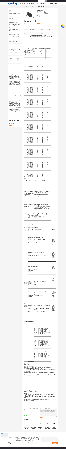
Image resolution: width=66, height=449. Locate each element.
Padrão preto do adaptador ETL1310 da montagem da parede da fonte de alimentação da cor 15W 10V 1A (33, 428)
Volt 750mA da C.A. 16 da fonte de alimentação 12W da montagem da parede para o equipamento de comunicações (47, 428)
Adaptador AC (11, 18)
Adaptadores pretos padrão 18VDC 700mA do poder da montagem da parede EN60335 (16, 48)
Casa (20, 3)
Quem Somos (33, 3)
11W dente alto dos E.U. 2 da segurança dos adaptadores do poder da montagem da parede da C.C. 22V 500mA (26, 428)
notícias (55, 3)
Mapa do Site (9, 443)
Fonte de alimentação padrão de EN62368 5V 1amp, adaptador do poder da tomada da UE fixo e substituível (34, 442)
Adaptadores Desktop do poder (13, 22)
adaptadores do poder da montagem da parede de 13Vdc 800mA (33, 440)
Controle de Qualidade (43, 3)
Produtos (23, 3)
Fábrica (37, 3)
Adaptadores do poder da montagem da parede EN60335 (32, 403)
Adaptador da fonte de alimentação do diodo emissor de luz (14, 32)
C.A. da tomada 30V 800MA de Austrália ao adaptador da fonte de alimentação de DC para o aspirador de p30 (21, 438)
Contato (39, 23)
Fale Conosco (51, 3)
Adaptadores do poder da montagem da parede (19, 6)
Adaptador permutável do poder (13, 34)
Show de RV (28, 3)
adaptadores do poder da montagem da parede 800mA (45, 403)
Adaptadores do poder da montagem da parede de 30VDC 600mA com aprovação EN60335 (40, 428)
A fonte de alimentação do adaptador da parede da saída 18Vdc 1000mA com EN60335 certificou (54, 428)
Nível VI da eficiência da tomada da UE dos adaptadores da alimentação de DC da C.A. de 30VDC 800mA (21, 440)
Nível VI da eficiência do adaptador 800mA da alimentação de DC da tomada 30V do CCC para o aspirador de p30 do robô (21, 442)
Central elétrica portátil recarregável (14, 38)
